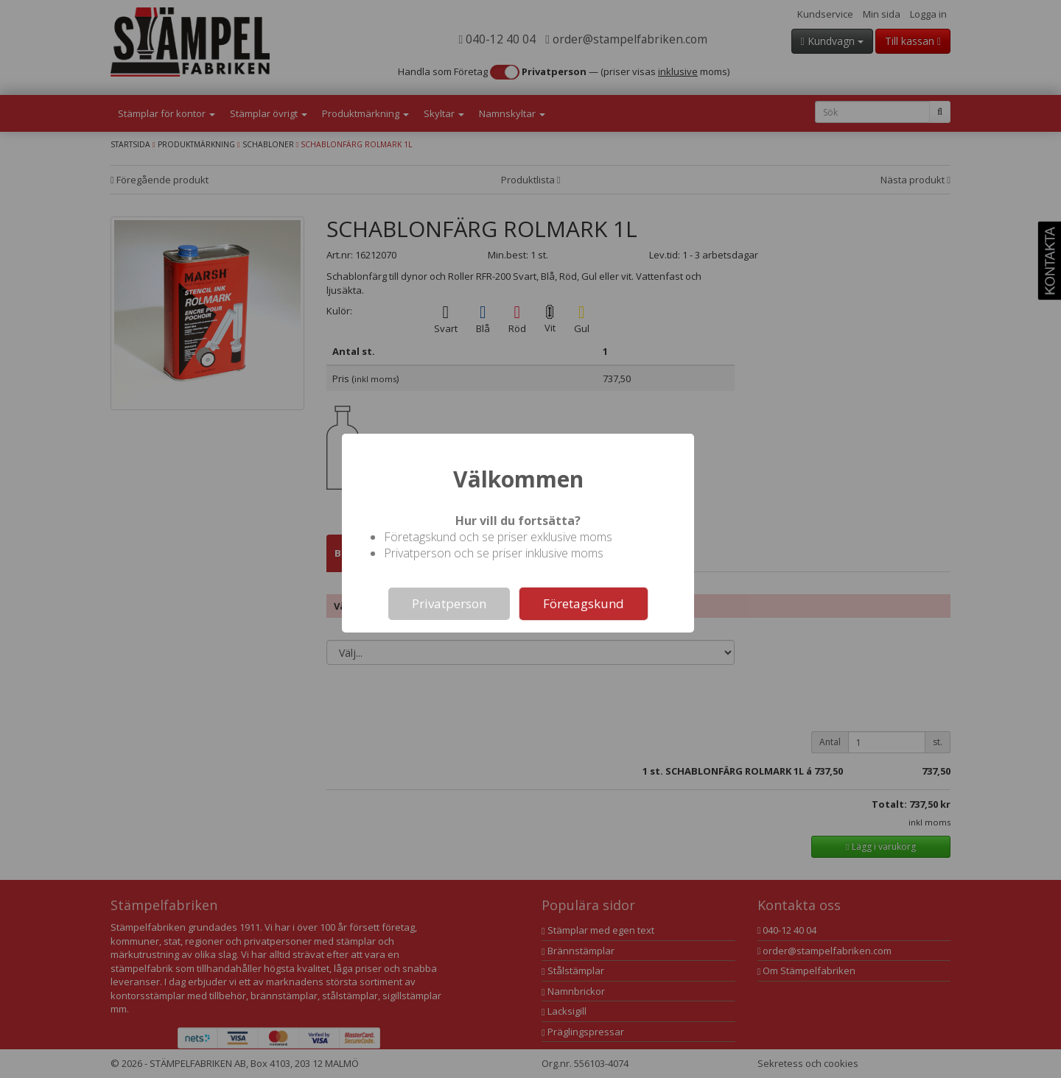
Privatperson (449, 603)
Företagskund (583, 603)
